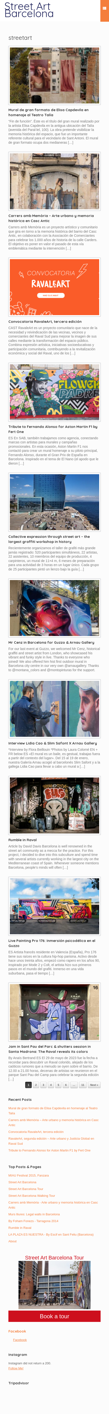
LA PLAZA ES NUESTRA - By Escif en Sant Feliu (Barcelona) (51, 1234)
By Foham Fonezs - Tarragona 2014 (33, 1221)
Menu (104, 9)
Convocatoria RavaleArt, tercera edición (45, 321)
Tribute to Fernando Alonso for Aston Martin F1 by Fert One (49, 1150)
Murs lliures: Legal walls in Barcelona (34, 1214)
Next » (94, 1084)
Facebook (17, 1331)
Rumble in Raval (22, 840)
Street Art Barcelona (22, 1182)
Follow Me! (16, 1368)
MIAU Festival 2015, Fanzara (28, 1175)
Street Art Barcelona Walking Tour (31, 1196)
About (12, 1241)
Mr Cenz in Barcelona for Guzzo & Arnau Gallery (51, 642)
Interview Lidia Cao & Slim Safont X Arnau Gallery (52, 743)
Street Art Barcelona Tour (25, 1189)
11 (82, 1084)
